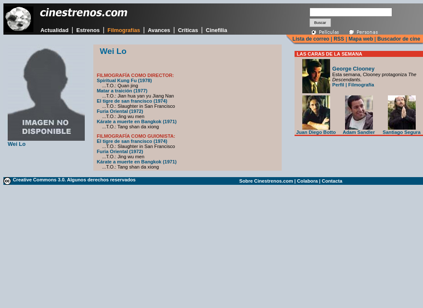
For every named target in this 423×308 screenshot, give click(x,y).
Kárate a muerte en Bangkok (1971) (137, 121)
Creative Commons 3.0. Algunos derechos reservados (74, 179)
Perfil (338, 84)
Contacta (332, 181)
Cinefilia (216, 30)
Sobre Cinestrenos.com (266, 181)
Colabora (307, 181)
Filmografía (361, 84)
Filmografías (123, 30)
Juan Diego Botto (316, 130)
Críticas (188, 30)
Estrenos (88, 30)
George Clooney (353, 68)
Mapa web (361, 39)
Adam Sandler (359, 130)
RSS (339, 39)
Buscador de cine (398, 39)
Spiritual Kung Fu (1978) (124, 80)
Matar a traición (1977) (122, 90)
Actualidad (55, 30)
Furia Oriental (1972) (120, 111)
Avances (159, 30)
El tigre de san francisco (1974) (132, 101)
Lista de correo (310, 39)
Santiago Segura (401, 130)
